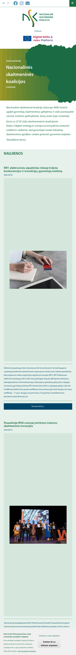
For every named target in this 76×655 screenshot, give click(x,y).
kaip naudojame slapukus (27, 653)
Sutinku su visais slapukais (49, 638)
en (3, 3)
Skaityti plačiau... (38, 406)
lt (8, 3)
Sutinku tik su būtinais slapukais (49, 645)
